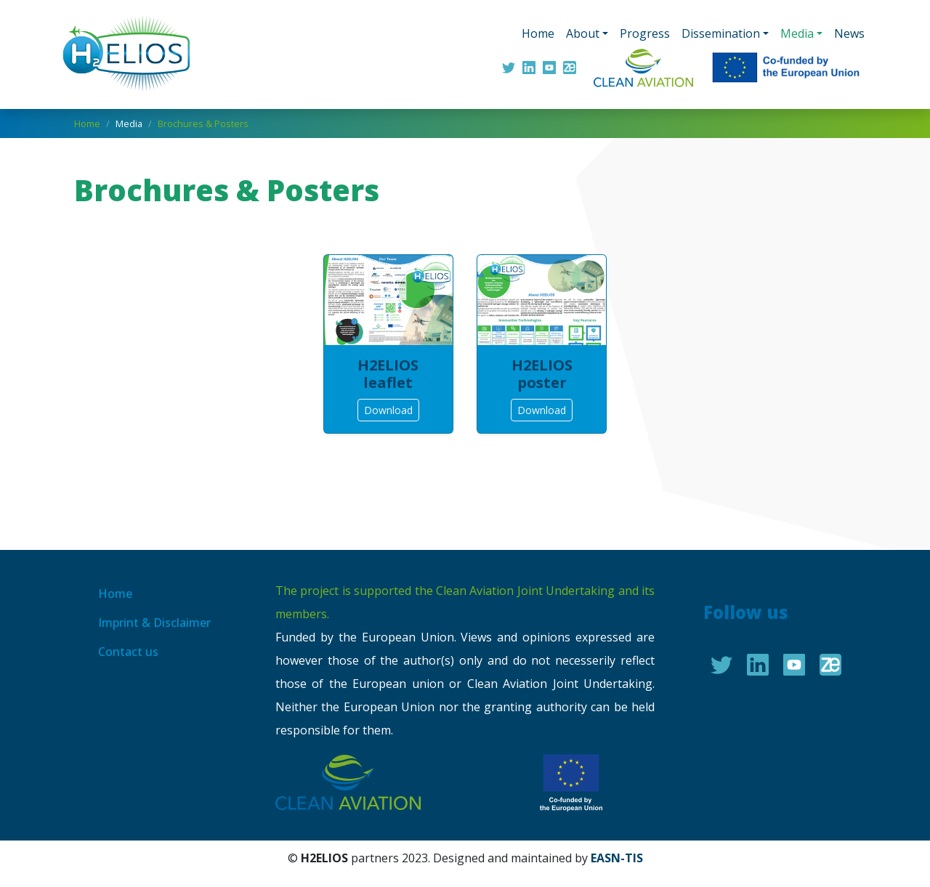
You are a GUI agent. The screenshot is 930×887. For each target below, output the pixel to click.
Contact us (128, 652)
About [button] (582, 33)
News (849, 33)
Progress (645, 33)
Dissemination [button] (721, 33)
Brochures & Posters (203, 123)
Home (538, 33)
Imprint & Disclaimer (154, 623)
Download (388, 410)
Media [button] (797, 33)
